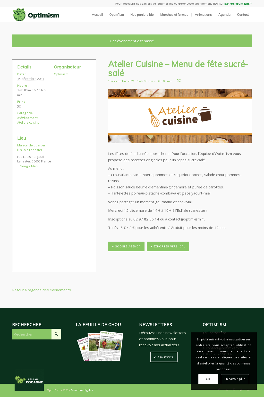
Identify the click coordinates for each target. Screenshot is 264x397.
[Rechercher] (36, 334)
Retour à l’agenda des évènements (41, 289)
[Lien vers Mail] (248, 389)
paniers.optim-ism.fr (238, 3)
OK (208, 379)
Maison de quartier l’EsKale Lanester (31, 147)
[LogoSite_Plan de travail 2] (36, 14)
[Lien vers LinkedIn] (241, 389)
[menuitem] (97, 14)
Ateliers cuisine (28, 122)
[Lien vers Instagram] (233, 389)
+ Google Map (27, 166)
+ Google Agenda (126, 246)
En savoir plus (234, 379)
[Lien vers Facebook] (219, 389)
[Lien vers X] (226, 389)
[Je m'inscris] (164, 357)
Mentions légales (82, 390)
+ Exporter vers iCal (168, 246)
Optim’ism (61, 74)
